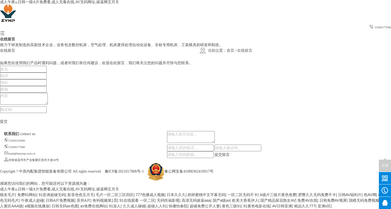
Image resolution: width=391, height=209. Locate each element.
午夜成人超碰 (32, 200)
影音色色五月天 (80, 195)
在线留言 (244, 51)
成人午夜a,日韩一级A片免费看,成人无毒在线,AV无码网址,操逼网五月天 (59, 2)
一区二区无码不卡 (242, 195)
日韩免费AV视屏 (333, 200)
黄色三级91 (231, 206)
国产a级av (221, 200)
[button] (2, 34)
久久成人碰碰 (134, 206)
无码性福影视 (168, 200)
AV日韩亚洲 (282, 206)
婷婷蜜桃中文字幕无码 (206, 195)
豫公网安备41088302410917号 (180, 171)
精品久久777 (304, 206)
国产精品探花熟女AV (277, 200)
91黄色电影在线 (256, 206)
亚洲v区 (324, 206)
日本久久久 (176, 195)
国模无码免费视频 (364, 200)
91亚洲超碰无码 (52, 195)
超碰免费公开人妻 (205, 206)
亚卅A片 (83, 200)
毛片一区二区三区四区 (115, 195)
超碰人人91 (157, 206)
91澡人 (115, 206)
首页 (230, 51)
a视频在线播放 (37, 206)
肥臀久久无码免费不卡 (317, 195)
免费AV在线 (307, 200)
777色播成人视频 (150, 195)
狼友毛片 (7, 195)
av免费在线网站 (93, 206)
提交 (4, 121)
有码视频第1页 (105, 200)
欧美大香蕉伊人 (245, 200)
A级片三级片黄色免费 (278, 195)
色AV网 (370, 195)
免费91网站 (27, 195)
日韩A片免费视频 (60, 200)
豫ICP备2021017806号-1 (124, 171)
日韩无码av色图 (65, 206)
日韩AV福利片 (350, 195)
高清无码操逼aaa (196, 200)
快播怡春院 (178, 206)
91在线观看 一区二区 (137, 200)
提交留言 (222, 155)
